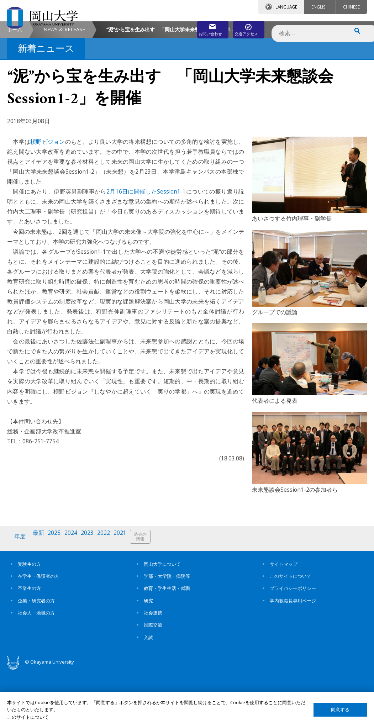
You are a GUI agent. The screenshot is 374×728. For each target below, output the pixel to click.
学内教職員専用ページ (293, 657)
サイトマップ (283, 620)
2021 (129, 596)
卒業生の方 (29, 645)
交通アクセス (243, 27)
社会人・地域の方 (36, 669)
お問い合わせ (180, 27)
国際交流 (153, 681)
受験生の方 (29, 620)
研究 (148, 657)
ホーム (14, 89)
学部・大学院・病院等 (167, 632)
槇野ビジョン (47, 201)
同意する (340, 709)
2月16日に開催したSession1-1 (146, 251)
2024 (75, 596)
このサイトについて (290, 632)
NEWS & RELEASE (64, 89)
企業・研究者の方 (36, 657)
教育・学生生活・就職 (167, 645)
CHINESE (351, 7)
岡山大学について (162, 620)
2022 (111, 596)
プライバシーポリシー (293, 645)
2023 (93, 596)
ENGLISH (319, 7)
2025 (58, 596)
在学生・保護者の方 (38, 632)
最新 (41, 596)
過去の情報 (150, 596)
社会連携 (153, 669)
